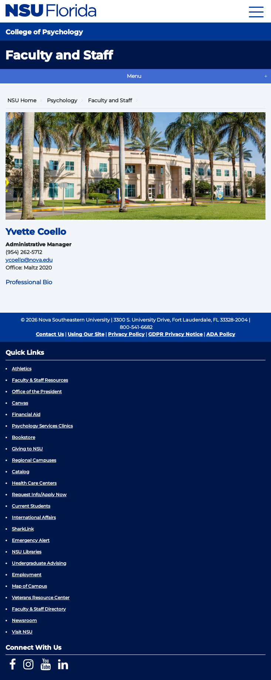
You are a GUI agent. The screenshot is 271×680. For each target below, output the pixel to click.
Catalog (20, 471)
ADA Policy (220, 334)
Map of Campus (29, 586)
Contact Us (50, 334)
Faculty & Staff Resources (40, 380)
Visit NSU (22, 632)
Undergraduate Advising (39, 563)
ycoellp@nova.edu (29, 260)
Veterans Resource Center (41, 597)
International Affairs (34, 517)
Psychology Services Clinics (42, 426)
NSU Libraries (26, 551)
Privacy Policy (126, 334)
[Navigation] (256, 11)
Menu (134, 76)
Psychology (62, 100)
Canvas (20, 403)
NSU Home (21, 100)
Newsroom (24, 620)
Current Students (31, 506)
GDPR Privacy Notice (175, 334)
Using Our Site (86, 334)
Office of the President (37, 391)
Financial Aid (26, 414)
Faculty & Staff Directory (39, 609)
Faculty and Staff (110, 100)
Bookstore (23, 437)
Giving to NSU (27, 448)
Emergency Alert (31, 540)
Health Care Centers (34, 483)
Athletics (21, 368)
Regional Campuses (34, 460)
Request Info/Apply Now (39, 494)
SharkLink (23, 529)
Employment (26, 574)
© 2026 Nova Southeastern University (65, 320)
